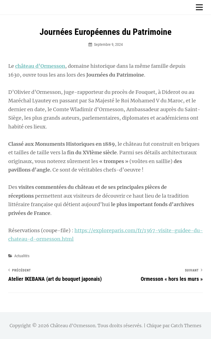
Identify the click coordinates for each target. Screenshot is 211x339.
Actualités (21, 256)
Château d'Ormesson (72, 325)
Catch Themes (186, 325)
